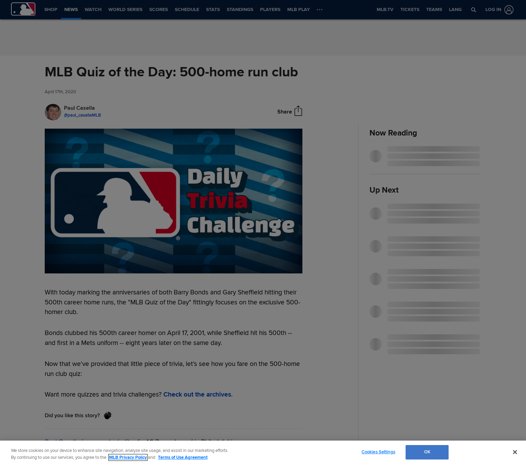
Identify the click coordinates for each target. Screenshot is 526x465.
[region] (263, 453)
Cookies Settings (378, 452)
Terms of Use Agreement (182, 457)
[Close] (515, 451)
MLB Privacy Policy (128, 457)
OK (427, 452)
